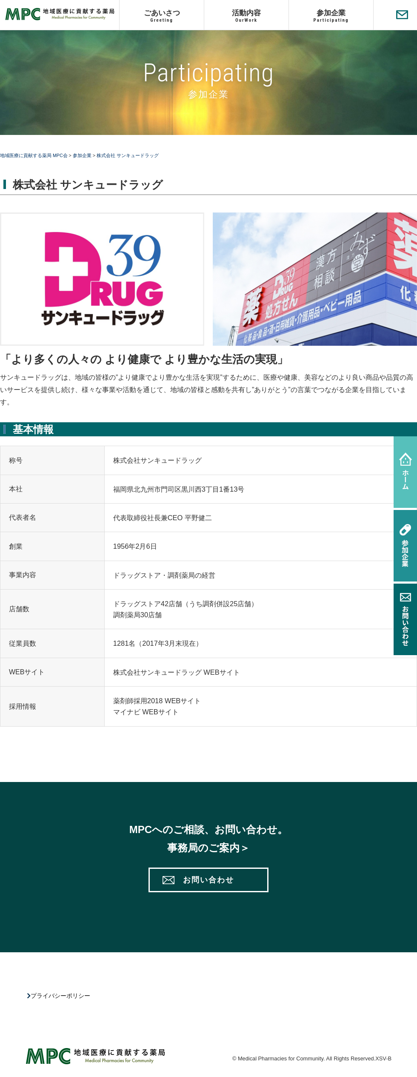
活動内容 (246, 16)
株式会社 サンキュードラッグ (128, 155)
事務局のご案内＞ (208, 848)
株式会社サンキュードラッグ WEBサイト (176, 672)
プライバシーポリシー (61, 995)
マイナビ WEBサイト (146, 712)
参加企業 (331, 16)
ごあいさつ (161, 16)
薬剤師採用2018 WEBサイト (157, 701)
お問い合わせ (208, 880)
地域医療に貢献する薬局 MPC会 (34, 155)
